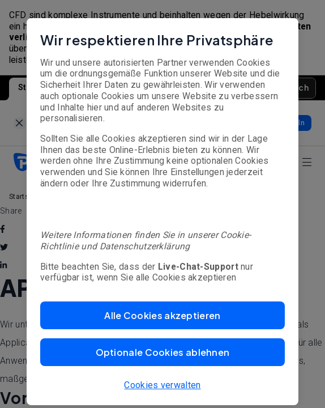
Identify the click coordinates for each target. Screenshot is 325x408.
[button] (162, 315)
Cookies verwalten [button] (162, 385)
